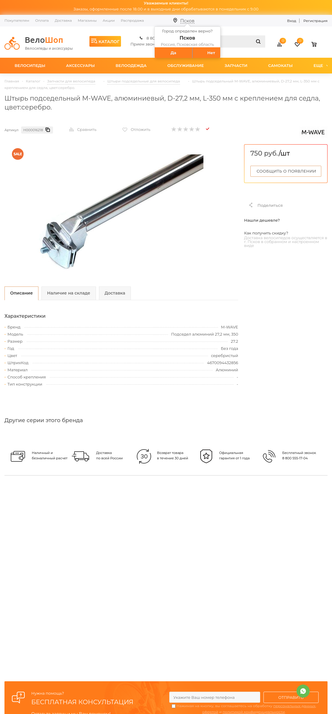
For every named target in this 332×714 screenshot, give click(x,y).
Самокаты (280, 65)
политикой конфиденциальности (254, 712)
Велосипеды (30, 65)
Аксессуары (80, 65)
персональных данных (294, 706)
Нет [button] (211, 52)
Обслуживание (185, 65)
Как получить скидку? (266, 233)
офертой (210, 712)
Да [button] (173, 52)
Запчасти (236, 65)
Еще (321, 65)
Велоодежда (131, 65)
